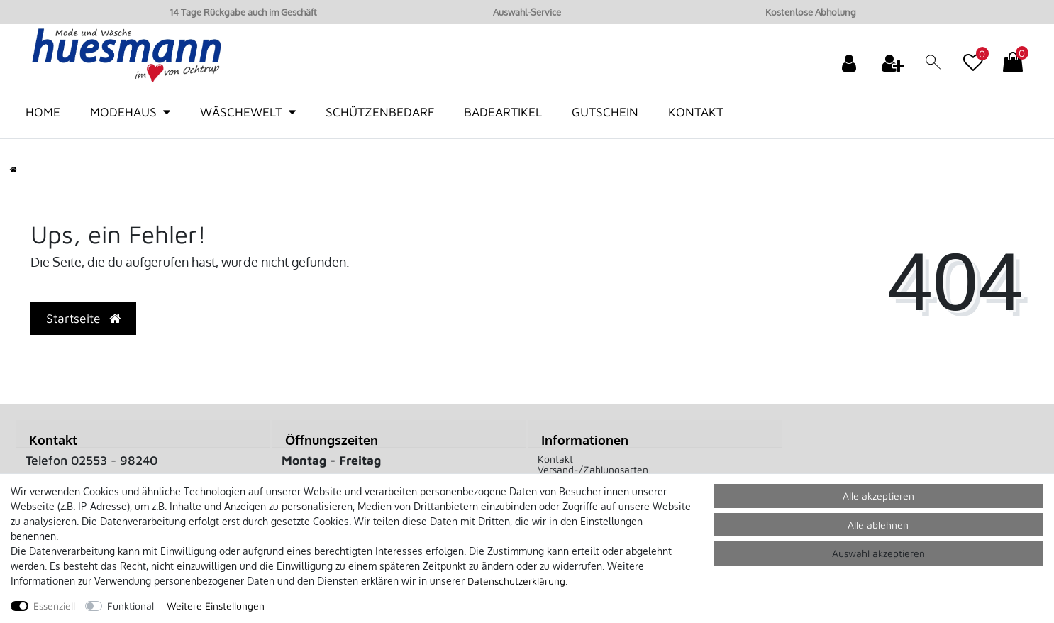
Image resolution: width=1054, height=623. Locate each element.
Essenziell (54, 606)
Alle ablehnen (878, 525)
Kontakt (695, 111)
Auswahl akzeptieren (878, 553)
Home (43, 111)
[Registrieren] (894, 62)
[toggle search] (933, 65)
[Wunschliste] (973, 55)
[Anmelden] (850, 62)
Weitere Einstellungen (216, 606)
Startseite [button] (83, 318)
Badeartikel (503, 111)
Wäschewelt (241, 111)
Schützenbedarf (380, 111)
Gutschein (605, 111)
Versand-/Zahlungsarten (593, 469)
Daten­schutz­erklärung (516, 581)
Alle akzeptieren (878, 496)
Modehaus (123, 111)
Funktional (130, 606)
